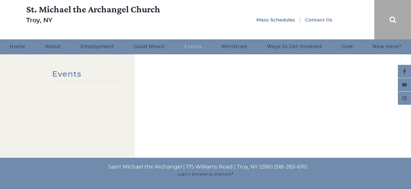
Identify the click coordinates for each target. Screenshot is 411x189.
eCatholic (224, 174)
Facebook (404, 71)
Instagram (404, 98)
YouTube (404, 84)
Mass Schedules (275, 20)
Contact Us (318, 20)
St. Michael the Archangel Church (93, 15)
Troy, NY (39, 26)
